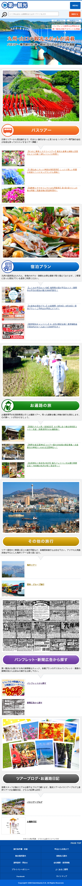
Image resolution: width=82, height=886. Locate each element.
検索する (74, 14)
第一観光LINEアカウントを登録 (66, 29)
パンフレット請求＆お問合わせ (66, 26)
